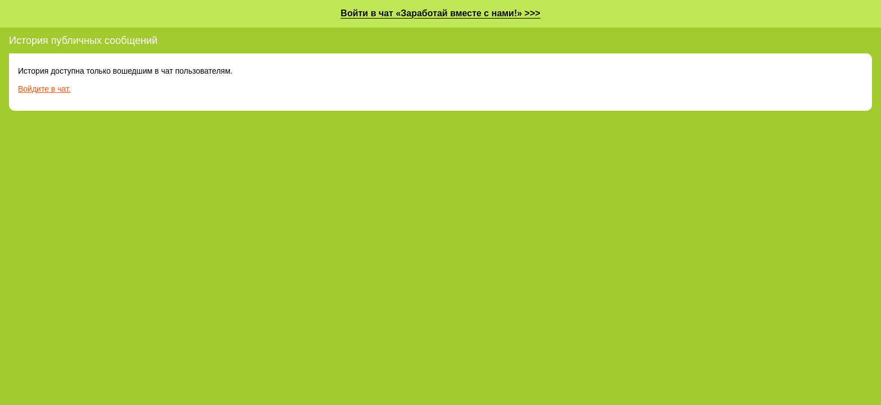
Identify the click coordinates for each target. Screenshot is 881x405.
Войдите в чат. (44, 88)
